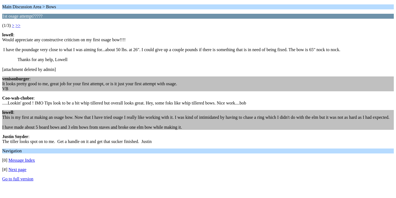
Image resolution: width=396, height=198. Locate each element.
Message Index (22, 160)
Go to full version (17, 179)
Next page (17, 169)
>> (17, 25)
